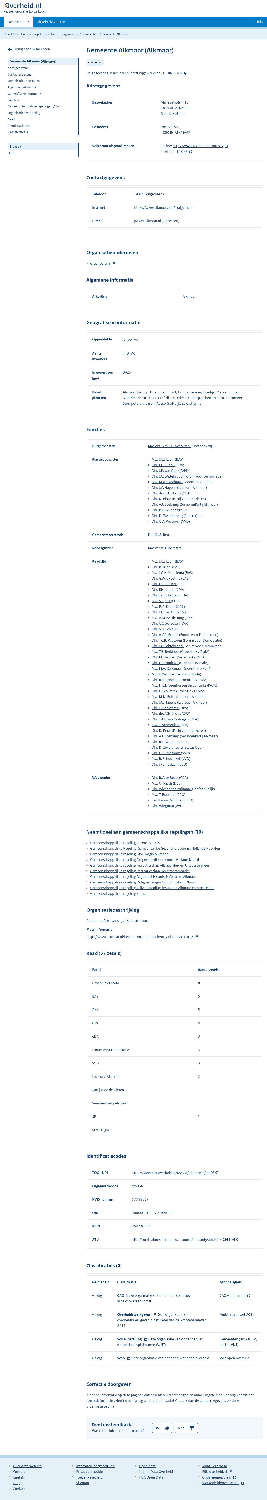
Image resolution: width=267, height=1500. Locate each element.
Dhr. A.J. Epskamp (166, 504)
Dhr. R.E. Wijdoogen (167, 510)
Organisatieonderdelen (24, 81)
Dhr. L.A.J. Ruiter (164, 584)
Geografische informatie (24, 94)
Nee (181, 1428)
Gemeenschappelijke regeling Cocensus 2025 (125, 842)
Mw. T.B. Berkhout (166, 651)
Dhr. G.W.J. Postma (166, 578)
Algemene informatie (22, 87)
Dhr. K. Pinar (162, 499)
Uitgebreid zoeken (51, 22)
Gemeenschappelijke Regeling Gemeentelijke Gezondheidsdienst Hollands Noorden (155, 848)
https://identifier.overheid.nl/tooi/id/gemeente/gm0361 (175, 1172)
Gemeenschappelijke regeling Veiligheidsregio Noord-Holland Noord (143, 882)
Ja (157, 1428)
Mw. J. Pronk (162, 674)
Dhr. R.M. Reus (159, 534)
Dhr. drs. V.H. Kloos (167, 493)
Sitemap (82, 1483)
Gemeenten (90, 34)
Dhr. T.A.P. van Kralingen (171, 719)
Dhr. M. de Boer (164, 657)
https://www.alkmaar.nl (152, 207)
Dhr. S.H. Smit (163, 629)
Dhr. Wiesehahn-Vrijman (171, 789)
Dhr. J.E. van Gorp (166, 470)
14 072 (182, 151)
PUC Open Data (151, 1477)
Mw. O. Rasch (162, 783)
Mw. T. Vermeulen (166, 725)
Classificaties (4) (19, 132)
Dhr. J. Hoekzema (165, 708)
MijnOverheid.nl (214, 1466)
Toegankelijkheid (89, 1477)
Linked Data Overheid (156, 1471)
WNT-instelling (129, 1339)
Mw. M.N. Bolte (164, 696)
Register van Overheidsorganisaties (56, 34)
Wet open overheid (235, 1358)
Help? (185, 73)
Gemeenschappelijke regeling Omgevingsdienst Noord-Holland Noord (144, 859)
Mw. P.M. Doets (164, 606)
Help (11, 153)
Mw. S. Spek (161, 601)
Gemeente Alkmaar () (33, 61)
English (18, 1477)
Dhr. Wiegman (163, 806)
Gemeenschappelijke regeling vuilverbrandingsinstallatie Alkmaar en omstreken (152, 888)
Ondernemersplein (216, 1477)
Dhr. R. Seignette (165, 679)
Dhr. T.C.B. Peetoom (167, 640)
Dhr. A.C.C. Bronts (165, 634)
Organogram (100, 263)
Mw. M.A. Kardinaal (167, 482)
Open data (147, 1466)
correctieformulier (100, 1400)
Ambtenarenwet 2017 (237, 1314)
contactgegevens (213, 1400)
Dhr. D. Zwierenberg (168, 515)
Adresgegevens (18, 68)
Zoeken (19, 1488)
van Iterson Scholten (168, 800)
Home (25, 34)
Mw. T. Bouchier (164, 794)
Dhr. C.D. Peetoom (166, 521)
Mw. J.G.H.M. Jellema (168, 572)
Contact (19, 1471)
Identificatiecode (19, 126)
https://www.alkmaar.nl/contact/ (198, 146)
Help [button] (259, 22)
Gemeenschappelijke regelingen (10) (33, 106)
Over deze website (27, 1466)
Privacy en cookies (90, 1471)
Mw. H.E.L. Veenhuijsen (170, 685)
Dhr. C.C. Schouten (166, 623)
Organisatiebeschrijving (24, 113)
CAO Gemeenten (233, 1295)
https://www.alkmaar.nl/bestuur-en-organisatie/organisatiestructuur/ (139, 936)
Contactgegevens (19, 74)
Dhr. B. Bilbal (162, 567)
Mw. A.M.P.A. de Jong (168, 617)
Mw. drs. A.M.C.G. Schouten (169, 446)
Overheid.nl (16, 23)
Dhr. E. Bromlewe (165, 663)
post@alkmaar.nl (148, 221)
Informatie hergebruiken (95, 1466)
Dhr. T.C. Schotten (166, 595)
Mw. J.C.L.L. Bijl (163, 459)
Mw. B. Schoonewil (166, 758)
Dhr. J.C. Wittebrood (168, 476)
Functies (13, 100)
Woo (121, 1358)
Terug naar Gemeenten (32, 49)
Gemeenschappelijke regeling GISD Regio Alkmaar (129, 854)
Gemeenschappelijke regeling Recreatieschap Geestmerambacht (140, 871)
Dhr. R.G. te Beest (165, 777)
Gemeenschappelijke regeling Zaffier (118, 893)
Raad (11, 119)
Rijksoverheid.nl (214, 1471)
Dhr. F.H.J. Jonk (163, 465)
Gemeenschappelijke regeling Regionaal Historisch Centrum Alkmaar (143, 876)
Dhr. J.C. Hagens (164, 487)
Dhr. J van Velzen (165, 764)
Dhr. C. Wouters (164, 691)
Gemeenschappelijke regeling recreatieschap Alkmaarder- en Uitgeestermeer (149, 865)
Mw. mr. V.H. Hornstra (164, 548)
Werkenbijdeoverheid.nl (220, 1483)
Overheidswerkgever (134, 1314)
